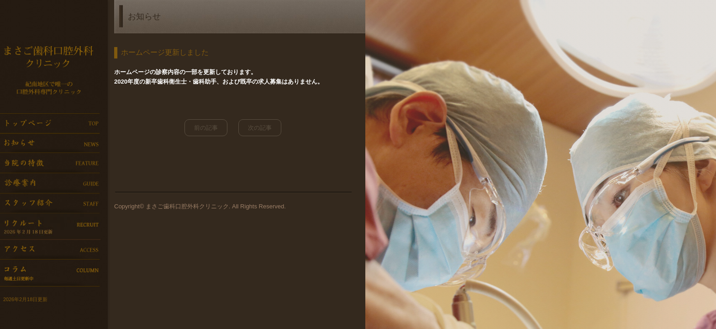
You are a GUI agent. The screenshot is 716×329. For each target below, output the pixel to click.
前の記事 (206, 127)
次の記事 (260, 127)
